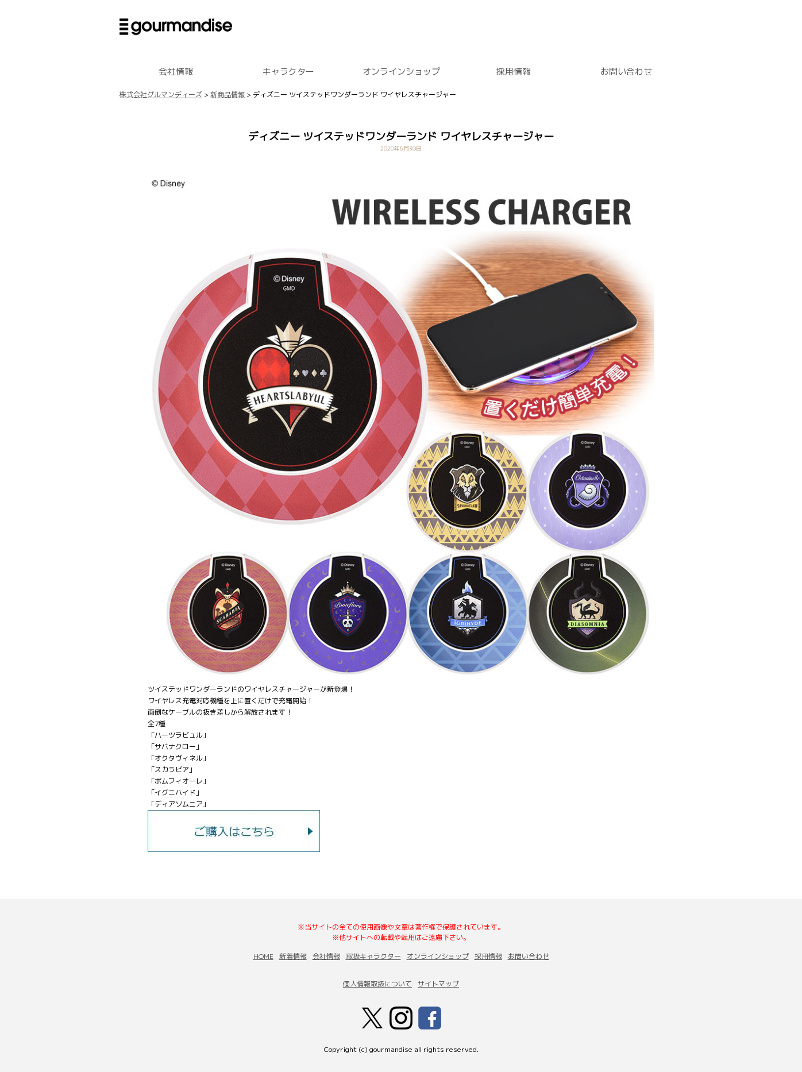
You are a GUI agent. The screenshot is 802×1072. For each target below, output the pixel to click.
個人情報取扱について (377, 984)
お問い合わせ (626, 71)
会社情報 (176, 71)
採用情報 (513, 71)
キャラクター (288, 71)
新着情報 (293, 956)
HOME (263, 956)
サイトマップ (438, 984)
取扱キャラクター (373, 956)
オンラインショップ (401, 71)
